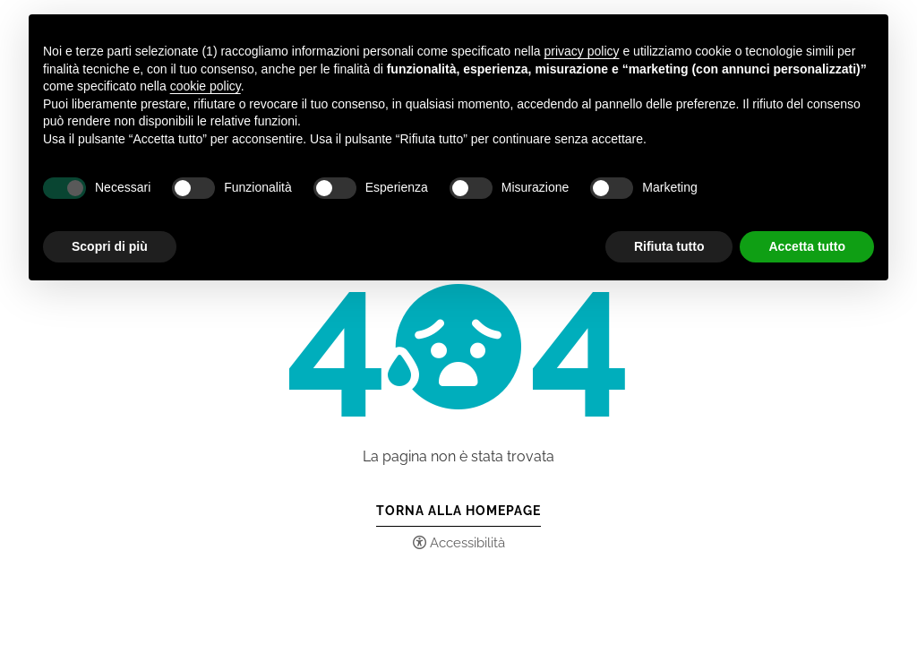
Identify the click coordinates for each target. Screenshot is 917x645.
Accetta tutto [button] (806, 246)
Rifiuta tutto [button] (669, 246)
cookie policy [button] (205, 86)
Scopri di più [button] (110, 246)
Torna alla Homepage (458, 510)
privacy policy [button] (582, 51)
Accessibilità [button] (467, 543)
